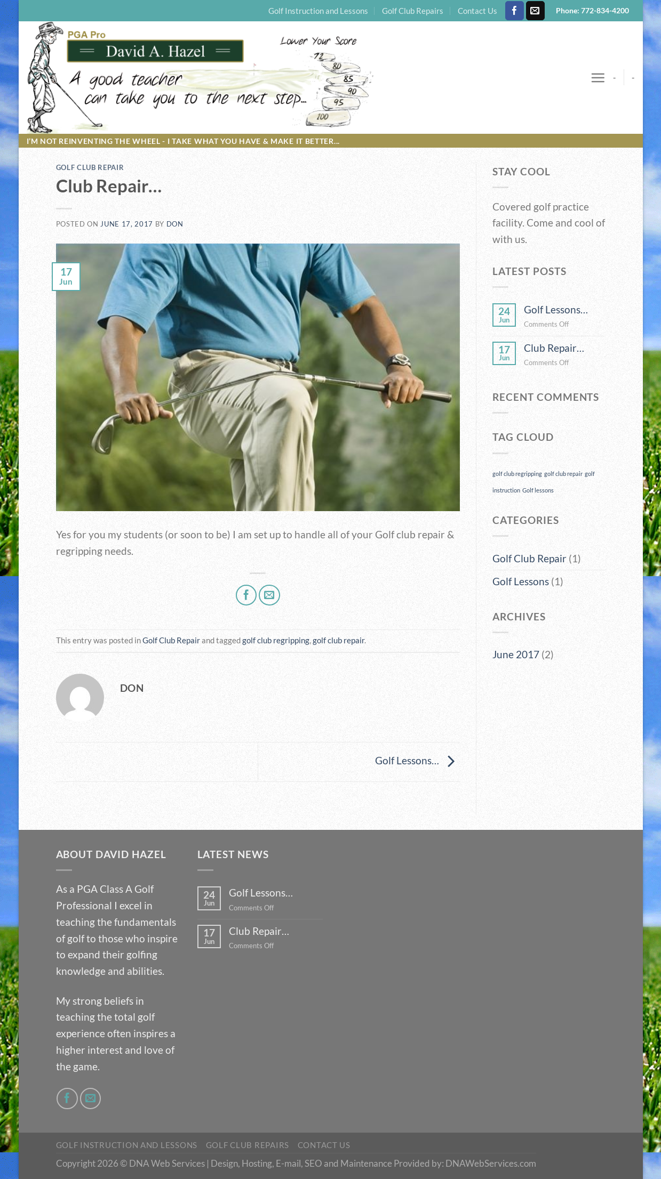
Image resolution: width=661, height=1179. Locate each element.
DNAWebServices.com (490, 1163)
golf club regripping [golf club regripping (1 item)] (517, 473)
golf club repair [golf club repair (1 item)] (563, 473)
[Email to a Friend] (269, 595)
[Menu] (598, 77)
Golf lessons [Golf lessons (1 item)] (538, 490)
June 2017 (515, 654)
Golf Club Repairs (412, 10)
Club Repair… (554, 348)
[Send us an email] (535, 10)
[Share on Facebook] (246, 595)
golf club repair (338, 640)
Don (175, 224)
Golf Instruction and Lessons (318, 10)
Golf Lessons (520, 581)
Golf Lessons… (417, 760)
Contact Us (477, 10)
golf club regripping (275, 640)
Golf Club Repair (90, 167)
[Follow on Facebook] (514, 10)
